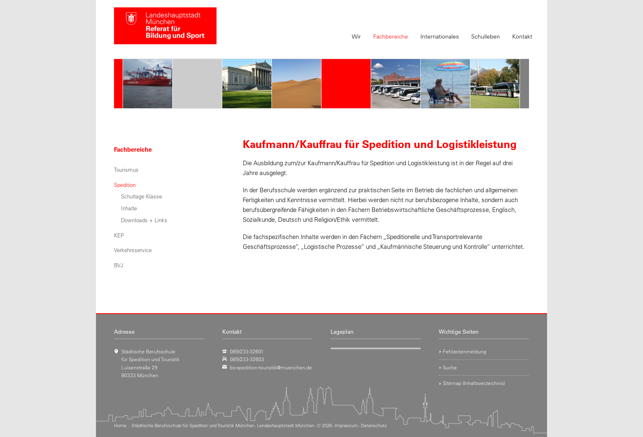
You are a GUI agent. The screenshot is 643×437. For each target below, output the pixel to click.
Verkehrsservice (133, 249)
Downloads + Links (144, 219)
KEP (119, 235)
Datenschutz (374, 425)
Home (120, 425)
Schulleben (485, 36)
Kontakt (522, 36)
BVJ (118, 265)
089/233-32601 (247, 351)
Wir (356, 36)
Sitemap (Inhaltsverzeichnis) (474, 383)
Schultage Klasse (141, 196)
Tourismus (126, 169)
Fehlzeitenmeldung (464, 351)
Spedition (125, 184)
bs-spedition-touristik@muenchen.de (271, 367)
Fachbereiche (390, 36)
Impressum (346, 425)
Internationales (439, 36)
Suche (450, 367)
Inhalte (129, 208)
